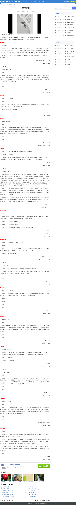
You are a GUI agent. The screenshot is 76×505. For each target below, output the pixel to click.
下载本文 (33, 11)
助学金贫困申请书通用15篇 (7, 494)
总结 (31, 1)
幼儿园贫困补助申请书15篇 (7, 491)
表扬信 (58, 59)
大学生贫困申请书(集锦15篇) (43, 500)
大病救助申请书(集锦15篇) (7, 492)
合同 (35, 1)
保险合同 (69, 62)
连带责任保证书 (60, 48)
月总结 (68, 59)
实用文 (43, 1)
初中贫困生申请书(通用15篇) (32, 489)
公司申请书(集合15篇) (8, 500)
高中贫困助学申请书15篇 (31, 492)
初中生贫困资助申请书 (30, 496)
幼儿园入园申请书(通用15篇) (7, 496)
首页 (26, 1)
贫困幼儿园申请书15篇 (30, 487)
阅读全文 (29, 11)
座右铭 (68, 64)
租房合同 (59, 64)
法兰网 (36, 503)
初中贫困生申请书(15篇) (6, 487)
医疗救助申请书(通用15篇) (7, 489)
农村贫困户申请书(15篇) (31, 494)
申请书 (14, 4)
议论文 (58, 62)
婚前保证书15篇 (70, 53)
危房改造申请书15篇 (30, 491)
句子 (39, 1)
